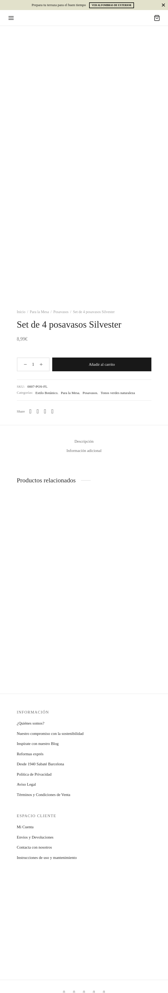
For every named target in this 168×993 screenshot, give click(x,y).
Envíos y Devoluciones (35, 837)
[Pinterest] (52, 411)
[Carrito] (157, 18)
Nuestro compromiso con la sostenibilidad (50, 733)
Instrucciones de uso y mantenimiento (47, 857)
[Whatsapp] (30, 411)
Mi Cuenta (25, 827)
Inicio (21, 312)
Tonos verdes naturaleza (117, 393)
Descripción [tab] (83, 441)
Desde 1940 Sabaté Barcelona (40, 764)
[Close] (163, 5)
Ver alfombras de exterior (111, 5)
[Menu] (11, 18)
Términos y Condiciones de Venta (43, 795)
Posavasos (61, 312)
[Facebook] (37, 411)
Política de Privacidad (34, 774)
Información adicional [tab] (84, 451)
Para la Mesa (39, 312)
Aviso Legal (26, 784)
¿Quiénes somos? (31, 723)
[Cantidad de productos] (31, 364)
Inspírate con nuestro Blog (38, 744)
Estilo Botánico (46, 393)
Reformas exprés (30, 754)
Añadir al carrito (99, 364)
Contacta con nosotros (34, 847)
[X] (45, 411)
